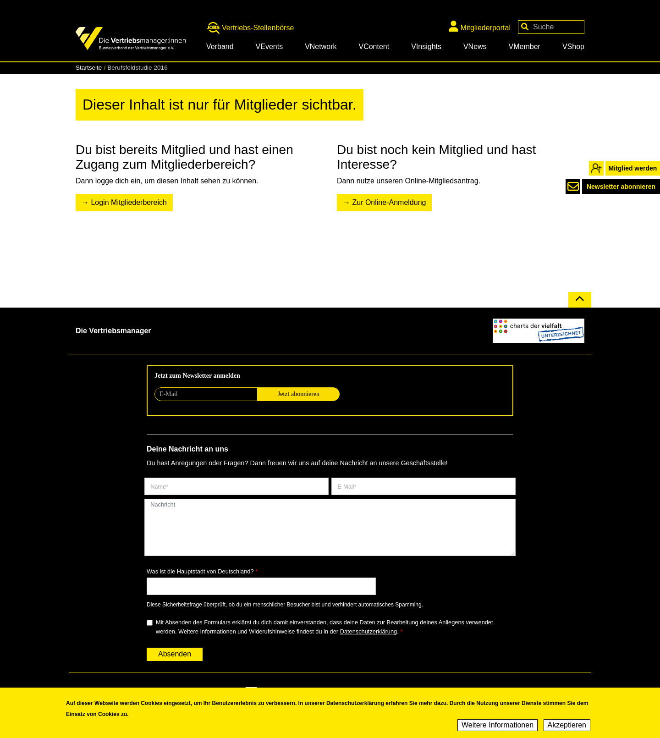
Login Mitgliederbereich (128, 202)
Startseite (89, 67)
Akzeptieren (567, 727)
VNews (475, 46)
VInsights (426, 46)
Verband (220, 46)
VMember (524, 46)
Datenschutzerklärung (368, 631)
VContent (373, 46)
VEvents (269, 46)
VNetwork (320, 46)
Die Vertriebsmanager (113, 331)
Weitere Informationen (498, 727)
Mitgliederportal (480, 26)
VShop (573, 46)
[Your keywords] (551, 27)
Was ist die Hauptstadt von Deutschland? (200, 571)
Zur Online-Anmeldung (389, 202)
